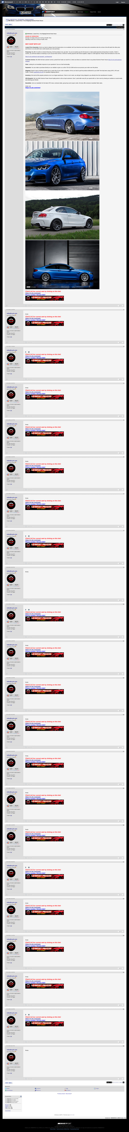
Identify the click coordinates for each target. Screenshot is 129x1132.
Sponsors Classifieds (29, 19)
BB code (7, 1104)
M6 (49, 2)
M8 (51, 2)
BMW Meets (80, 12)
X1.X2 (58, 2)
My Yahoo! (68, 1090)
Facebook (38, 1088)
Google (97, 1088)
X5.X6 (68, 2)
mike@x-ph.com (12, 33)
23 (11, 56)
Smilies (6, 1105)
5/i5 (26, 2)
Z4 (54, 2)
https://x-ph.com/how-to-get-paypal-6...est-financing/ (38, 56)
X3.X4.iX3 (63, 2)
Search (99, 12)
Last (121, 25)
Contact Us (107, 1117)
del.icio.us (38, 1090)
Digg (67, 1088)
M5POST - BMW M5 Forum (11, 19)
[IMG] (6, 1107)
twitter (8, 1088)
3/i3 (20, 2)
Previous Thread (61, 1093)
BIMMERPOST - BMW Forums (117, 1117)
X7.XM (74, 2)
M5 (46, 2)
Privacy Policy (53, 1129)
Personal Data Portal (74, 1129)
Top (125, 1117)
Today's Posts (93, 12)
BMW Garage (73, 12)
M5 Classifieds (21, 19)
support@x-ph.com (38, 72)
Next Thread (68, 1093)
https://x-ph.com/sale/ (33, 293)
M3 (40, 2)
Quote (120, 305)
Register (123, 2)
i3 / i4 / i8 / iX (80, 2)
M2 (37, 2)
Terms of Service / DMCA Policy (63, 1129)
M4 (43, 2)
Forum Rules (7, 1110)
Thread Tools (120, 27)
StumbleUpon (10, 1090)
